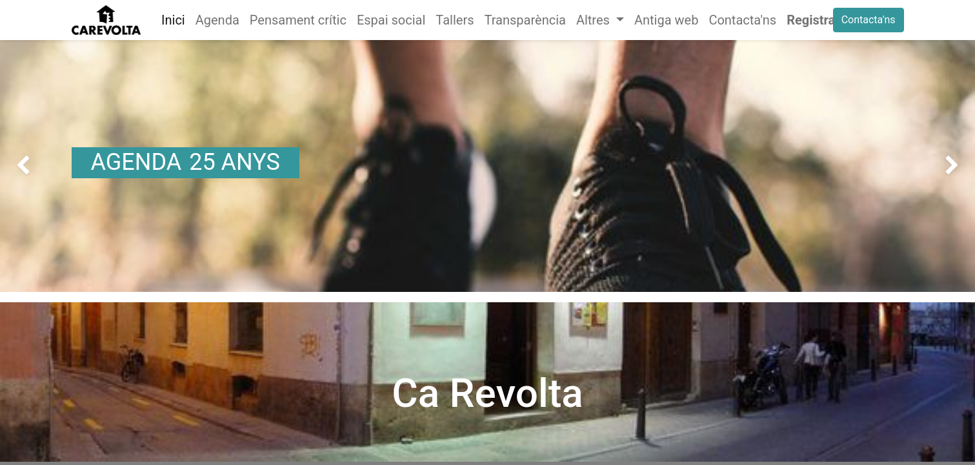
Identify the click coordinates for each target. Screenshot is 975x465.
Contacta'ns (868, 20)
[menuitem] (173, 20)
